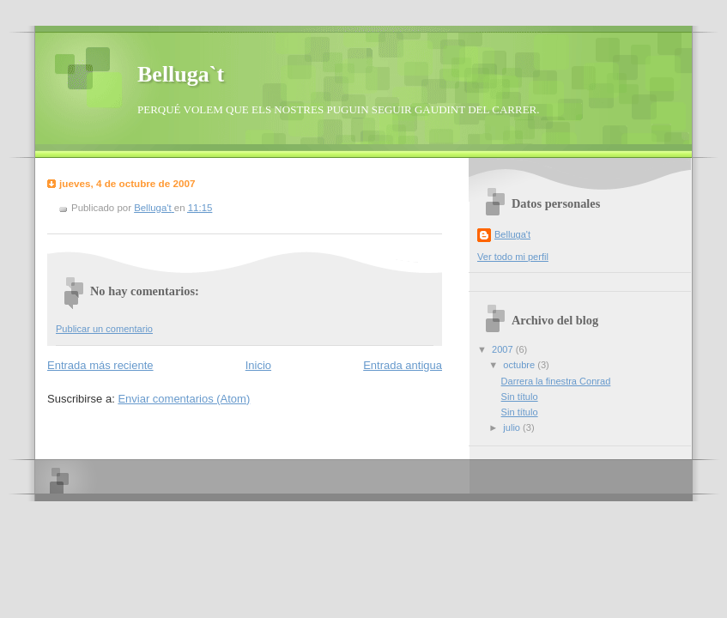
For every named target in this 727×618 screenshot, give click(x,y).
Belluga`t (180, 74)
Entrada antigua (402, 365)
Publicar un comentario (104, 329)
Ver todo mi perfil (512, 256)
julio (513, 427)
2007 (504, 349)
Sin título (519, 396)
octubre (520, 365)
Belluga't (512, 234)
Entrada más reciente (100, 365)
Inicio (258, 365)
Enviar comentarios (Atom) (184, 398)
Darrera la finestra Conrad (556, 381)
